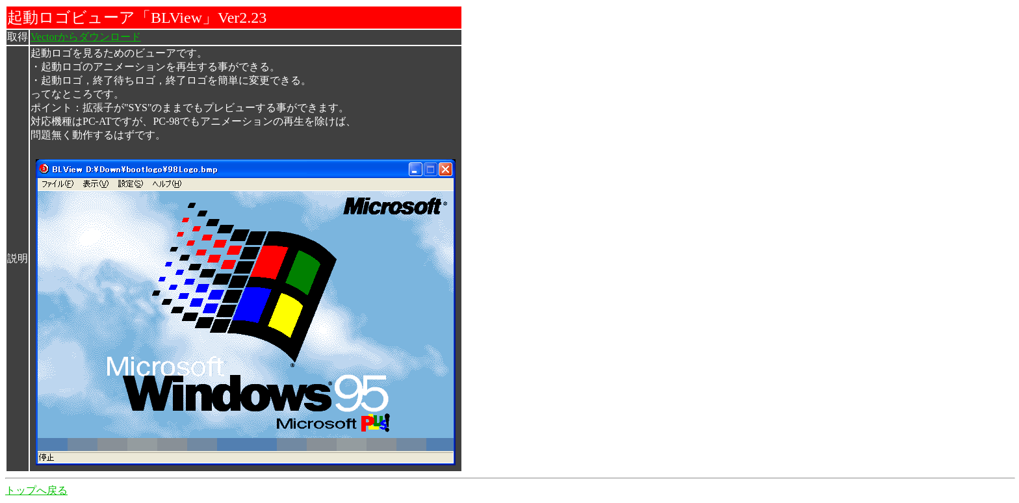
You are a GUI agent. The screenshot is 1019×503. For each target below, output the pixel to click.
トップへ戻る (36, 490)
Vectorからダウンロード (86, 36)
